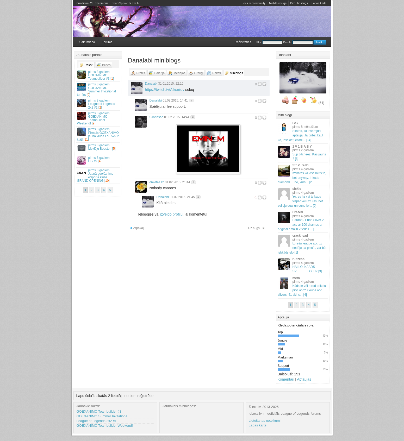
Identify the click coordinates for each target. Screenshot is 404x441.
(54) (321, 103)
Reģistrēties (243, 42)
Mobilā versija (278, 3)
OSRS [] (98, 160)
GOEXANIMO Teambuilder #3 (99, 411)
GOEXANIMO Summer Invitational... (104, 416)
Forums (107, 42)
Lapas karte (319, 3)
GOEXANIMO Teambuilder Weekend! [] (98, 118)
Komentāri (286, 379)
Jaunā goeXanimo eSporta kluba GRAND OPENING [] (98, 175)
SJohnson (156, 117)
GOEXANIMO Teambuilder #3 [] (98, 75)
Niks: (269, 42)
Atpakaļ (138, 228)
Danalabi (151, 83)
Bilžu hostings (299, 3)
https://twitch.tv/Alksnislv (164, 89)
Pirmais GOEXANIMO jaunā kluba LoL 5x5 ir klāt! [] (98, 134)
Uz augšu (255, 228)
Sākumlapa (87, 42)
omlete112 (157, 182)
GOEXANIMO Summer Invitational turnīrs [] (98, 90)
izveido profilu (171, 214)
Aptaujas (304, 379)
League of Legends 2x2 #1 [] (98, 104)
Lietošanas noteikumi (265, 421)
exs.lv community (254, 3)
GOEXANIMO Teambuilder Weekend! (105, 425)
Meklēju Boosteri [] (98, 147)
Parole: (298, 42)
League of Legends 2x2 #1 (97, 421)
